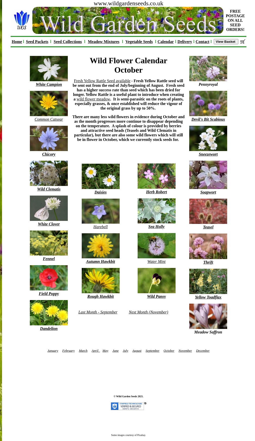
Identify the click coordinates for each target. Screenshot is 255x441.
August (136, 350)
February (68, 350)
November (185, 350)
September (152, 350)
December (202, 350)
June (115, 350)
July (125, 350)
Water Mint (157, 259)
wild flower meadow (93, 99)
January (52, 350)
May (105, 350)
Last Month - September (97, 312)
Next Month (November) (148, 312)
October (169, 350)
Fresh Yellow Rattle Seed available (102, 81)
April (96, 350)
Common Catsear (49, 117)
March (83, 350)
